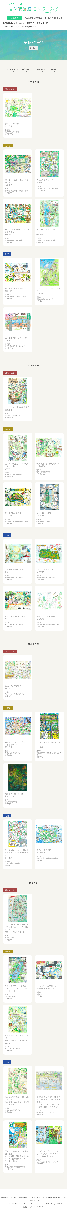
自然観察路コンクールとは (13, 23)
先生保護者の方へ (29, 26)
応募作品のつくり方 (11, 26)
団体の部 (55, 70)
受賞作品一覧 (42, 23)
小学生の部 (12, 70)
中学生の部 (27, 70)
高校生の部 (42, 70)
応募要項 (30, 23)
